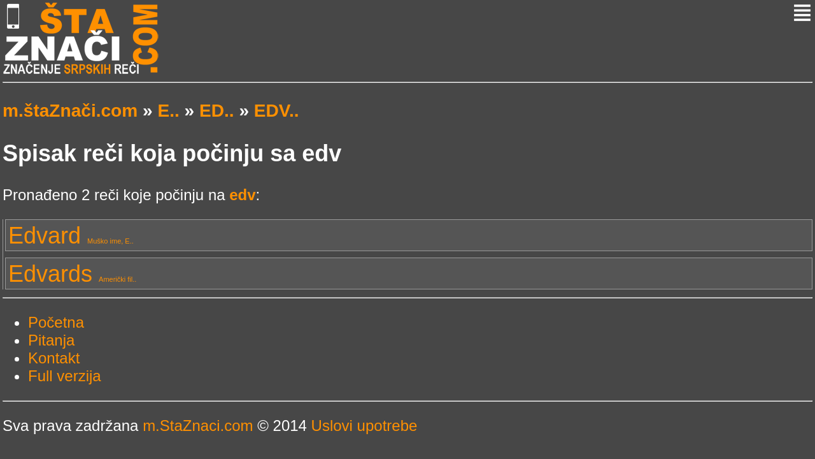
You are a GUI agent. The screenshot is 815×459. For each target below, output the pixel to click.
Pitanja (51, 340)
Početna (56, 322)
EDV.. (276, 110)
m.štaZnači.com (70, 110)
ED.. (216, 110)
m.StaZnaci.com (198, 425)
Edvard (71, 235)
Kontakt (54, 358)
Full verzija (64, 375)
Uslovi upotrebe (364, 425)
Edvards (72, 274)
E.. (168, 110)
